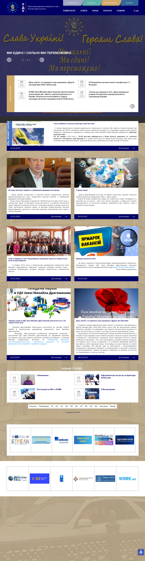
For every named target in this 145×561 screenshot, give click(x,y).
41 (52, 406)
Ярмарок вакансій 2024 (86, 258)
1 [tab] (23, 60)
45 (71, 406)
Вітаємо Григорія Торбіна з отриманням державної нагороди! (33, 190)
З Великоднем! (108, 389)
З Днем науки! (82, 190)
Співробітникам (111, 3)
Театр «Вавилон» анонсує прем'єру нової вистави (73, 124)
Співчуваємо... (43, 375)
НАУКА (95, 11)
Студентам (93, 3)
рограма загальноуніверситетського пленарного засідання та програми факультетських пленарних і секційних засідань (38, 341)
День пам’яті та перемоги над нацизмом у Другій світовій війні (102, 320)
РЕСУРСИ (107, 11)
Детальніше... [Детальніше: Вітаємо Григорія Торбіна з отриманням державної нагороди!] (59, 216)
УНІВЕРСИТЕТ (69, 11)
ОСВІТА (83, 11)
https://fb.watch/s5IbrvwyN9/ (124, 267)
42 (57, 406)
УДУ (23, 7)
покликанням (52, 339)
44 (66, 406)
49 (91, 406)
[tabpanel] (72, 68)
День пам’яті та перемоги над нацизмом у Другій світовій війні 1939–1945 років (51, 83)
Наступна (104, 406)
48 (86, 406)
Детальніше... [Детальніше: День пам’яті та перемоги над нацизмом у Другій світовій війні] (127, 357)
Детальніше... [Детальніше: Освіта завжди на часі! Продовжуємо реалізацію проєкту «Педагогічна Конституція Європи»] (59, 278)
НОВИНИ (121, 11)
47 (81, 406)
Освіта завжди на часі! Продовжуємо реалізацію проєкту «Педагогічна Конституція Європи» (37, 259)
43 (61, 406)
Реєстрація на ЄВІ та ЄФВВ (49, 389)
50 (96, 406)
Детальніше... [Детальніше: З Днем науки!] (127, 216)
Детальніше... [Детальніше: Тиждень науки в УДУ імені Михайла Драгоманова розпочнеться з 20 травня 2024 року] (59, 357)
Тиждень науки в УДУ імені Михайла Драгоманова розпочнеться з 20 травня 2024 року (37, 321)
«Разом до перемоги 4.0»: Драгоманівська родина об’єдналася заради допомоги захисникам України (109, 94)
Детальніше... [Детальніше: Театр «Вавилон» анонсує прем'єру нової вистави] (127, 148)
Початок (33, 406)
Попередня (44, 406)
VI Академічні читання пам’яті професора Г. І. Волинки (109, 83)
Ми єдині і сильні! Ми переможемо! (39, 53)
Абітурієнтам (74, 3)
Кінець (113, 406)
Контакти (129, 3)
